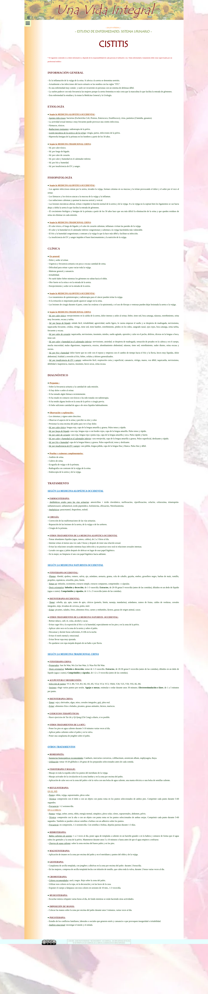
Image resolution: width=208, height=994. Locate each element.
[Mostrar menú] (28, 17)
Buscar (150, 17)
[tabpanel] (113, 40)
